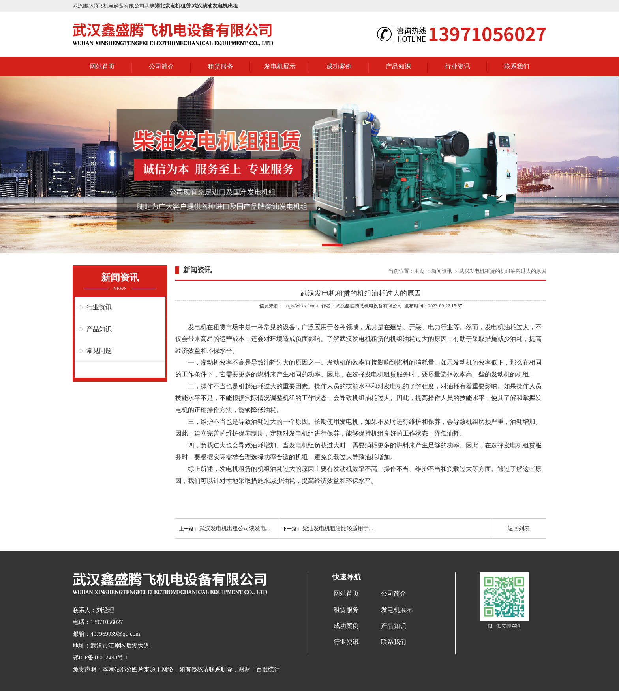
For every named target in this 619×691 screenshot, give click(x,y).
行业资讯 (457, 66)
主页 (420, 271)
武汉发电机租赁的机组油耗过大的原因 (502, 271)
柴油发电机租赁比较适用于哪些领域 (346, 528)
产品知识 (398, 66)
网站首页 (102, 66)
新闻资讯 (441, 271)
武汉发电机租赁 (362, 338)
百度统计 (268, 669)
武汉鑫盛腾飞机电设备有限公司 (369, 306)
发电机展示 (280, 66)
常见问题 (99, 350)
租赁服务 (220, 66)
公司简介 (161, 66)
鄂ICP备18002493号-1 (100, 657)
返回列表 (519, 528)
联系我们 (516, 66)
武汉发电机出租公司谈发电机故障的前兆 (249, 528)
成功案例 (339, 66)
